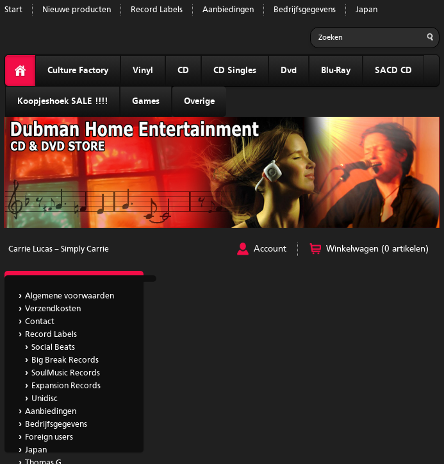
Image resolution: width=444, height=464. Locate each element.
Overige (199, 101)
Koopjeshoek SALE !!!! (62, 101)
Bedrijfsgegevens (305, 10)
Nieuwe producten (76, 10)
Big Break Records (65, 360)
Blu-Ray (335, 70)
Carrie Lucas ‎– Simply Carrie (58, 249)
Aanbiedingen (228, 10)
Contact (39, 322)
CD (183, 70)
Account (270, 249)
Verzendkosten (53, 309)
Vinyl (143, 70)
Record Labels (157, 10)
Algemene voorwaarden (69, 296)
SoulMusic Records (65, 373)
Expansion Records (66, 386)
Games (146, 101)
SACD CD (393, 70)
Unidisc (44, 399)
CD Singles (234, 70)
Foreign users (49, 437)
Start (13, 10)
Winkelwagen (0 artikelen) (377, 249)
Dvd (289, 70)
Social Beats (53, 347)
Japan (366, 10)
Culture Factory (77, 70)
